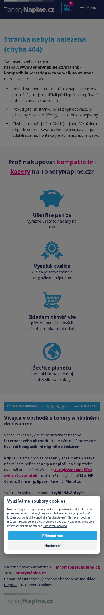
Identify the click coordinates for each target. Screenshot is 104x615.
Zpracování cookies (55, 525)
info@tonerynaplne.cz (78, 567)
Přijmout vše (52, 536)
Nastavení (52, 546)
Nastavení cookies (36, 584)
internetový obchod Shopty (47, 578)
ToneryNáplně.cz (29, 573)
